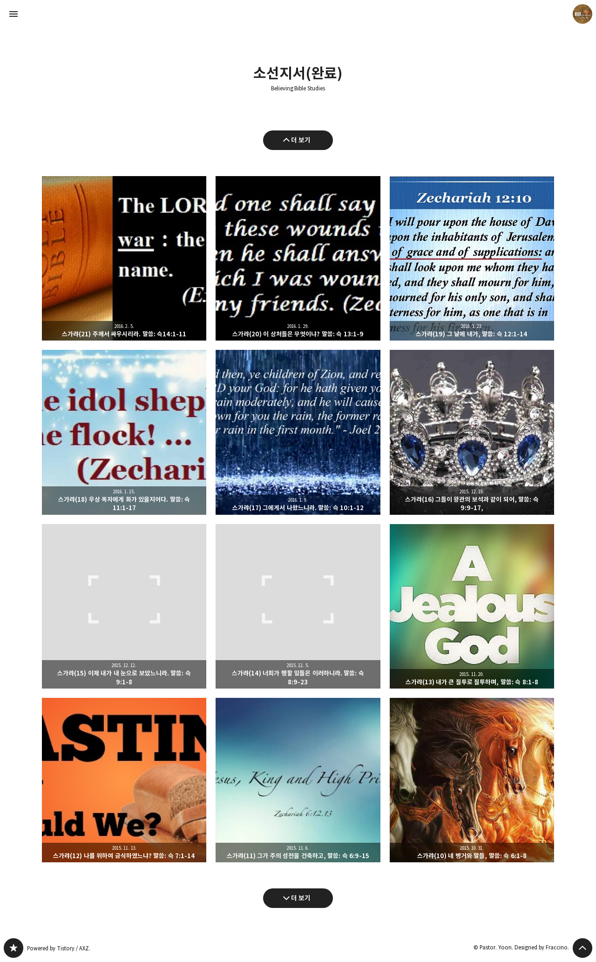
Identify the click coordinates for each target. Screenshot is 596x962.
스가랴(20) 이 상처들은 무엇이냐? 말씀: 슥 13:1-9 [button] (298, 258)
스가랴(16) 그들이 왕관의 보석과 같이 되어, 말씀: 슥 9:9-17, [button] (472, 432)
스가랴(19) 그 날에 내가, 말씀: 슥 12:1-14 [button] (472, 258)
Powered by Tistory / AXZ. (58, 948)
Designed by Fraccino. (542, 947)
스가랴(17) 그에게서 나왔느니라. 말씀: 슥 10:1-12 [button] (298, 432)
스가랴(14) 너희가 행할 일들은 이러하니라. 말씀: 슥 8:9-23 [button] (298, 606)
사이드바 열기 (13, 14)
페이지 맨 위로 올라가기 (582, 948)
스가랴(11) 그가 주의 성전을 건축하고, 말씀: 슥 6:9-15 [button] (298, 780)
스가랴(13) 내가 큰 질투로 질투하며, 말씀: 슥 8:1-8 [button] (472, 606)
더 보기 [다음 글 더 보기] (301, 898)
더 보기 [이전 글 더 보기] (301, 140)
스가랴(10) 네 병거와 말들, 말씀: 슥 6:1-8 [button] (472, 780)
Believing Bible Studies (298, 88)
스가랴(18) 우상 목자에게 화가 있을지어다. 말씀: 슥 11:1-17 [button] (124, 432)
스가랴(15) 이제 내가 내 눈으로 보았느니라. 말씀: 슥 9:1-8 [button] (124, 606)
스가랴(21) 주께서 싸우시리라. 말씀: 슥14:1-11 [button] (124, 258)
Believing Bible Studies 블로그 (13, 948)
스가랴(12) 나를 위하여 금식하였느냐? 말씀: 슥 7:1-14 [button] (124, 780)
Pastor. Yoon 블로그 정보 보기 (582, 14)
